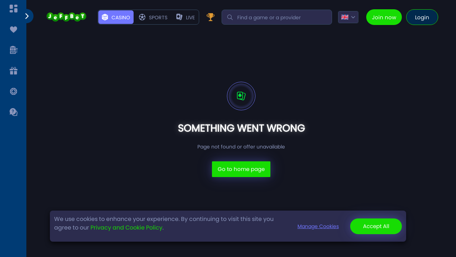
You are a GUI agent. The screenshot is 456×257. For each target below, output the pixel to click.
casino (116, 17)
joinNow (385, 17)
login (422, 17)
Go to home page (241, 169)
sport (152, 17)
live (182, 17)
